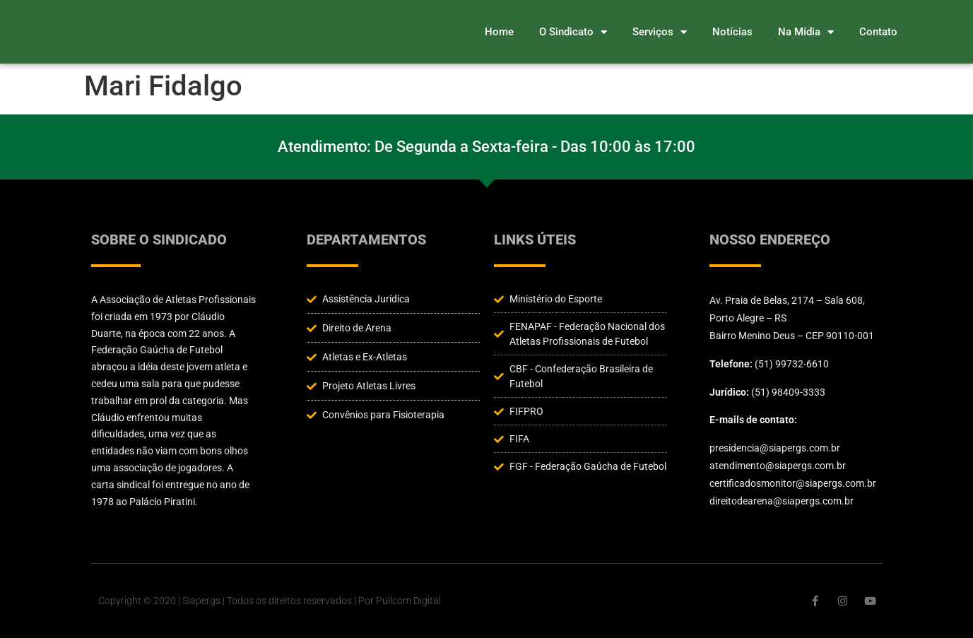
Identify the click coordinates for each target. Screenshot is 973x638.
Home (499, 31)
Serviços (659, 32)
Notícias (732, 31)
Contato (878, 31)
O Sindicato (573, 32)
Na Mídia (806, 32)
